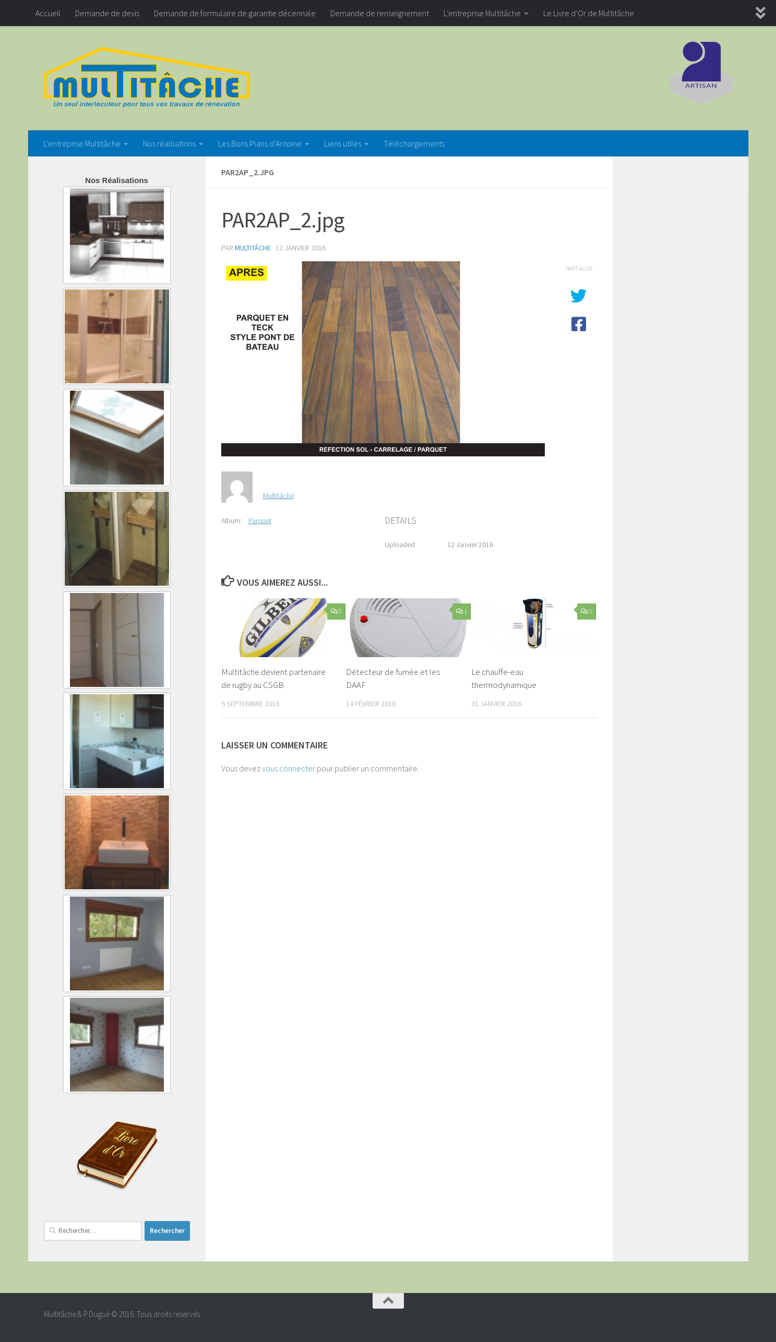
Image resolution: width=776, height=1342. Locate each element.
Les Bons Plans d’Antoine (260, 143)
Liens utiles (342, 143)
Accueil (48, 13)
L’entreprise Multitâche (482, 13)
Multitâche (253, 247)
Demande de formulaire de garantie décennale (235, 13)
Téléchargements (414, 143)
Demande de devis (107, 13)
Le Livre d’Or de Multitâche (588, 13)
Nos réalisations (169, 143)
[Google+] (725, 1318)
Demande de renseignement (379, 13)
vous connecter (288, 768)
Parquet (259, 520)
